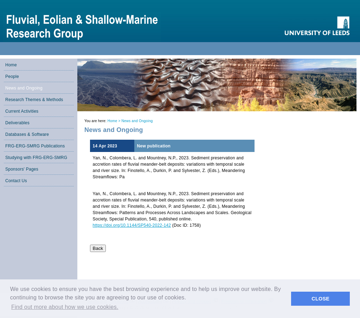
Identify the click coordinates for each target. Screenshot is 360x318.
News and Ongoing (24, 88)
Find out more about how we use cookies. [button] (64, 307)
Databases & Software (27, 134)
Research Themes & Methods (34, 99)
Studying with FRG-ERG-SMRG (36, 157)
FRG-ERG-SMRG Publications (35, 146)
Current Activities (21, 111)
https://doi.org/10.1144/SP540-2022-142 (132, 225)
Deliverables (17, 122)
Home (11, 64)
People (12, 76)
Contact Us (16, 180)
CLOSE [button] (320, 299)
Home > (115, 121)
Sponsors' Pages (21, 169)
